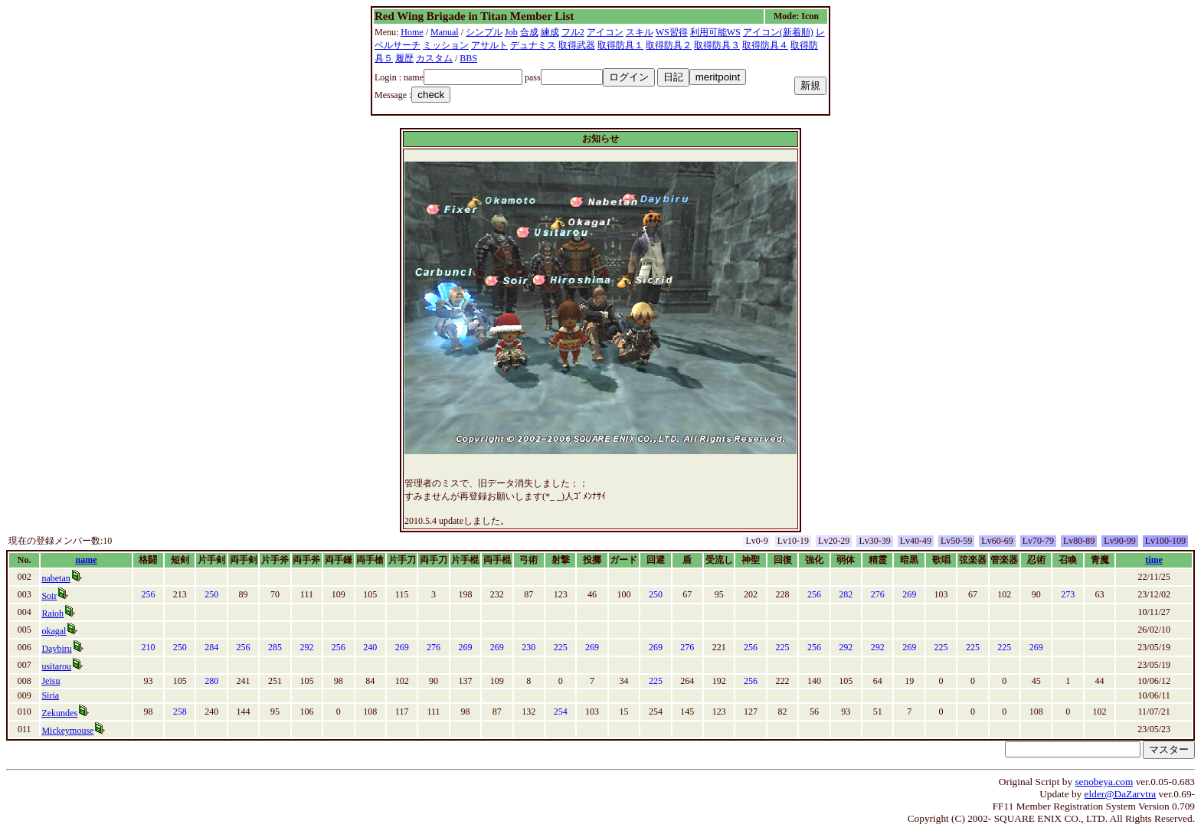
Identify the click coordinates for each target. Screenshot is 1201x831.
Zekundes (59, 713)
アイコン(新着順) (778, 32)
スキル (639, 32)
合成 (529, 32)
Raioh (52, 613)
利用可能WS (715, 32)
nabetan (55, 578)
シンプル (484, 32)
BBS (468, 58)
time (1154, 560)
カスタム (434, 58)
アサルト (489, 45)
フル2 (572, 32)
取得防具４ (765, 45)
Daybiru (56, 648)
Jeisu (50, 681)
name (86, 560)
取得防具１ (620, 45)
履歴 (404, 58)
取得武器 (576, 45)
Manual (444, 32)
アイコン (605, 32)
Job (511, 32)
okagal (53, 631)
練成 (550, 32)
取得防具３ (717, 45)
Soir (49, 596)
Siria (50, 695)
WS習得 (672, 32)
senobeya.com (1104, 781)
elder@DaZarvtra (1121, 794)
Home (412, 32)
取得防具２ (669, 45)
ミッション (446, 45)
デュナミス (533, 45)
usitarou (56, 666)
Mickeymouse (67, 730)
